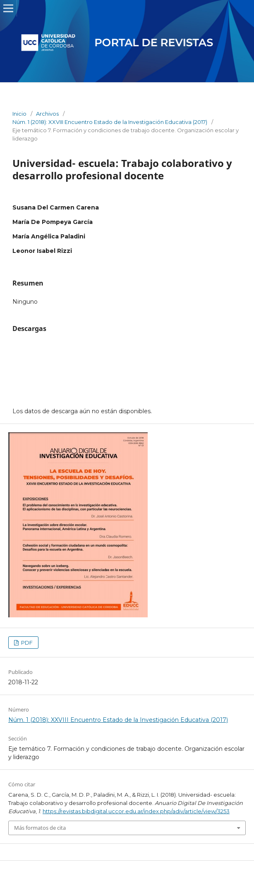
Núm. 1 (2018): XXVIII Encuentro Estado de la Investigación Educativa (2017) (109, 122)
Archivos (47, 113)
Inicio (19, 113)
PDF (26, 642)
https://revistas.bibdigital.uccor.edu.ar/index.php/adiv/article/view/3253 (136, 811)
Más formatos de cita (40, 827)
